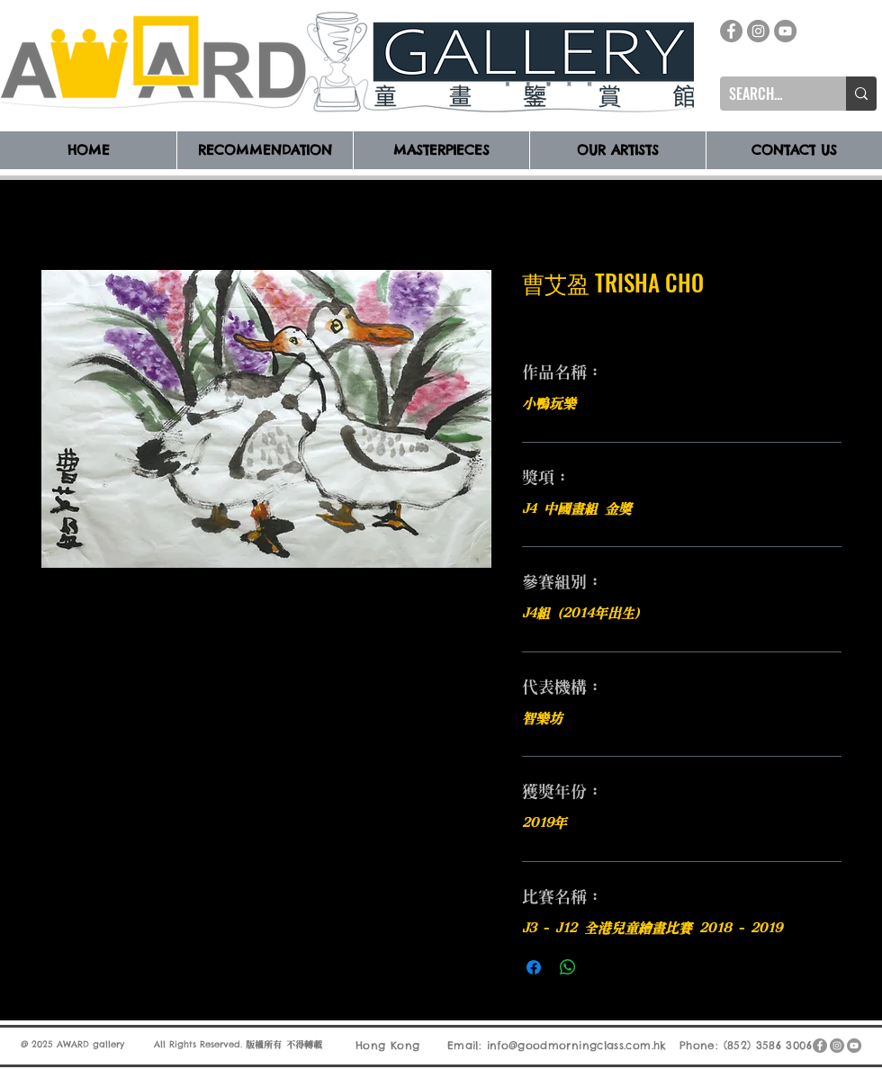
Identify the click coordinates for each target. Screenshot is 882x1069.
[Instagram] (758, 31)
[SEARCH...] (768, 93)
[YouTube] (785, 31)
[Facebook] (731, 31)
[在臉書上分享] (533, 967)
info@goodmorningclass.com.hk (577, 1045)
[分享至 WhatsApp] (568, 967)
